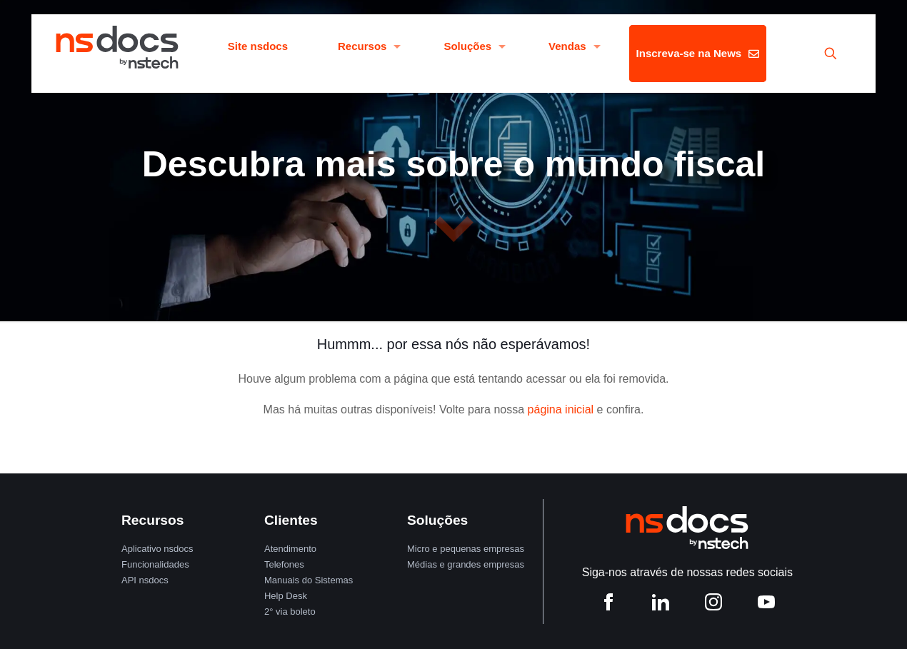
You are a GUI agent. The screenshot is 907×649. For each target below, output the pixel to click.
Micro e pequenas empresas (465, 548)
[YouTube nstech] (766, 605)
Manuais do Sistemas (308, 580)
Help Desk (285, 595)
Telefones (284, 564)
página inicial (561, 409)
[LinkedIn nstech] (660, 605)
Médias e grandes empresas (465, 564)
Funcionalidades (155, 564)
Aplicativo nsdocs (157, 548)
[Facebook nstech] (608, 605)
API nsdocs (145, 580)
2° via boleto (290, 611)
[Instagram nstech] (713, 605)
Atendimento (290, 548)
